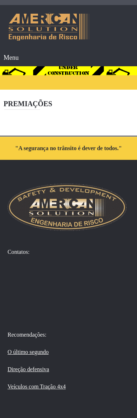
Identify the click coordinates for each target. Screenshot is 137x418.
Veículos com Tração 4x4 (37, 386)
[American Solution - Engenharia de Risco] (49, 27)
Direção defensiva (28, 369)
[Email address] (16, 308)
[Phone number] (16, 287)
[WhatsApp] (16, 266)
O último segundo (28, 352)
